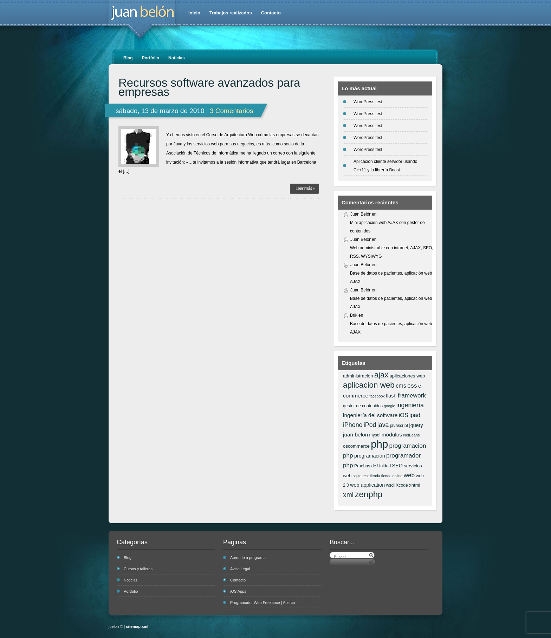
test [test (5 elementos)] (366, 476)
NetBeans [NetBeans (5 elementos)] (411, 435)
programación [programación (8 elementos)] (369, 456)
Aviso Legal (240, 569)
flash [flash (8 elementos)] (391, 396)
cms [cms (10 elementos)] (401, 385)
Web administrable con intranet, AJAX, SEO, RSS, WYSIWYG (391, 252)
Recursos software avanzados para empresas (209, 87)
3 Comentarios (231, 110)
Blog (128, 57)
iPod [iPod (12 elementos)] (370, 424)
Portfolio (150, 57)
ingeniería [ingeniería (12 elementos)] (410, 405)
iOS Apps (238, 591)
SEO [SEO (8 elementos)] (397, 465)
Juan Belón (360, 214)
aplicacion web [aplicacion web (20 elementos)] (369, 385)
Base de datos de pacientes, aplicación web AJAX (391, 277)
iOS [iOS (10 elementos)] (403, 415)
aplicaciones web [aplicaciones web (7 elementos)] (407, 376)
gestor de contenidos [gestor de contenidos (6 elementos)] (363, 405)
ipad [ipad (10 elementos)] (414, 415)
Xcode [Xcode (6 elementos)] (402, 485)
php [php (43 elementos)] (379, 444)
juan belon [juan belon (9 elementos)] (355, 435)
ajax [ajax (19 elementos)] (381, 374)
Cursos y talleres (138, 569)
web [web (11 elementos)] (409, 475)
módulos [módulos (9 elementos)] (392, 435)
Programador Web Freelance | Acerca (262, 602)
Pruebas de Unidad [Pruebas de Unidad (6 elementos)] (372, 465)
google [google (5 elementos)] (389, 406)
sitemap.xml (137, 626)
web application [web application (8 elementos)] (367, 485)
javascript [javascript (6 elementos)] (399, 425)
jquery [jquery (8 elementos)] (416, 425)
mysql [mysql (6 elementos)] (375, 435)
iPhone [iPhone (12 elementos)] (352, 424)
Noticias (176, 57)
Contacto (271, 12)
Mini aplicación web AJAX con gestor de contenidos (387, 227)
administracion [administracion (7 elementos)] (358, 376)
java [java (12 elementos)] (383, 424)
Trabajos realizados (230, 12)
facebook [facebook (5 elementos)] (376, 396)
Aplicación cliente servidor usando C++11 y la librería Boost (385, 165)
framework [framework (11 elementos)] (412, 395)
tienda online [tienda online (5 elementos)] (391, 476)
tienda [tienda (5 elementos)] (375, 476)
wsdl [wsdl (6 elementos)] (390, 485)
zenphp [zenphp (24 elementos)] (368, 494)
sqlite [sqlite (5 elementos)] (357, 476)
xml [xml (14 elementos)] (348, 495)
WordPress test (368, 101)
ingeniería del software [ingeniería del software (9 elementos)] (370, 415)
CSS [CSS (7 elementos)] (412, 386)
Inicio (194, 12)
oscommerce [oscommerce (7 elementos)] (356, 446)
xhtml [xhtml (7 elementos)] (414, 485)
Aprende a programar (248, 557)
